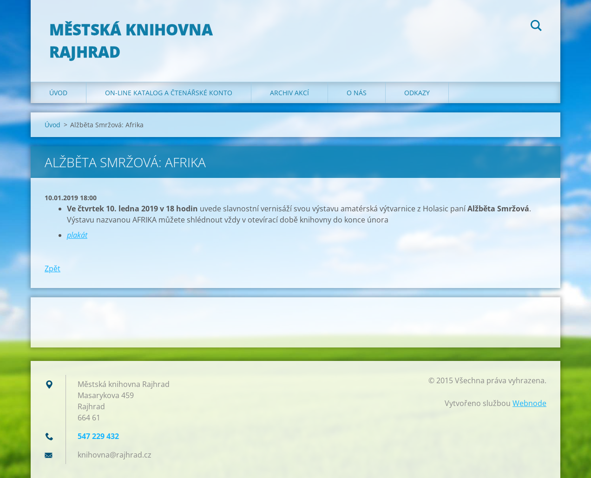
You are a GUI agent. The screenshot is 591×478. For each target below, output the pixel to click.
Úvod (58, 92)
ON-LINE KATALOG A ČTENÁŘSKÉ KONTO (168, 92)
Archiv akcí (289, 92)
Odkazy (417, 92)
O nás (357, 92)
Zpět (52, 268)
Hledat (536, 27)
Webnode (529, 403)
